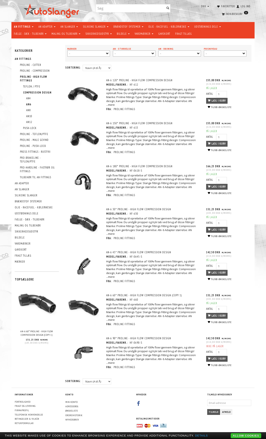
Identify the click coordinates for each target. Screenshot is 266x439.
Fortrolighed (23, 401)
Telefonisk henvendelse (29, 414)
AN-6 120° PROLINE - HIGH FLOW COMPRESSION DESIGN (140, 80)
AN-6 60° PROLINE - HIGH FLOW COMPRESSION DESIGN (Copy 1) (36, 333)
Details (201, 435)
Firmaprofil (22, 410)
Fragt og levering (25, 405)
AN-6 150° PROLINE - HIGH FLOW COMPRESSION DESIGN (140, 123)
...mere (111, 105)
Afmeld (226, 411)
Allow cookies (246, 435)
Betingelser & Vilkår (27, 418)
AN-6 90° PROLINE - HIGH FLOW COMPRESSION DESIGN (139, 338)
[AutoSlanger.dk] (52, 10)
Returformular (24, 423)
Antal (210, 94)
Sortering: (73, 67)
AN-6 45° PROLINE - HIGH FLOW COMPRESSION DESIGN (139, 252)
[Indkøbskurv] (234, 13)
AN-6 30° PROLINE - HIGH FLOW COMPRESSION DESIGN (139, 209)
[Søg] (167, 8)
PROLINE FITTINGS (124, 109)
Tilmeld (214, 411)
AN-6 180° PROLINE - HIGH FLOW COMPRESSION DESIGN (140, 166)
